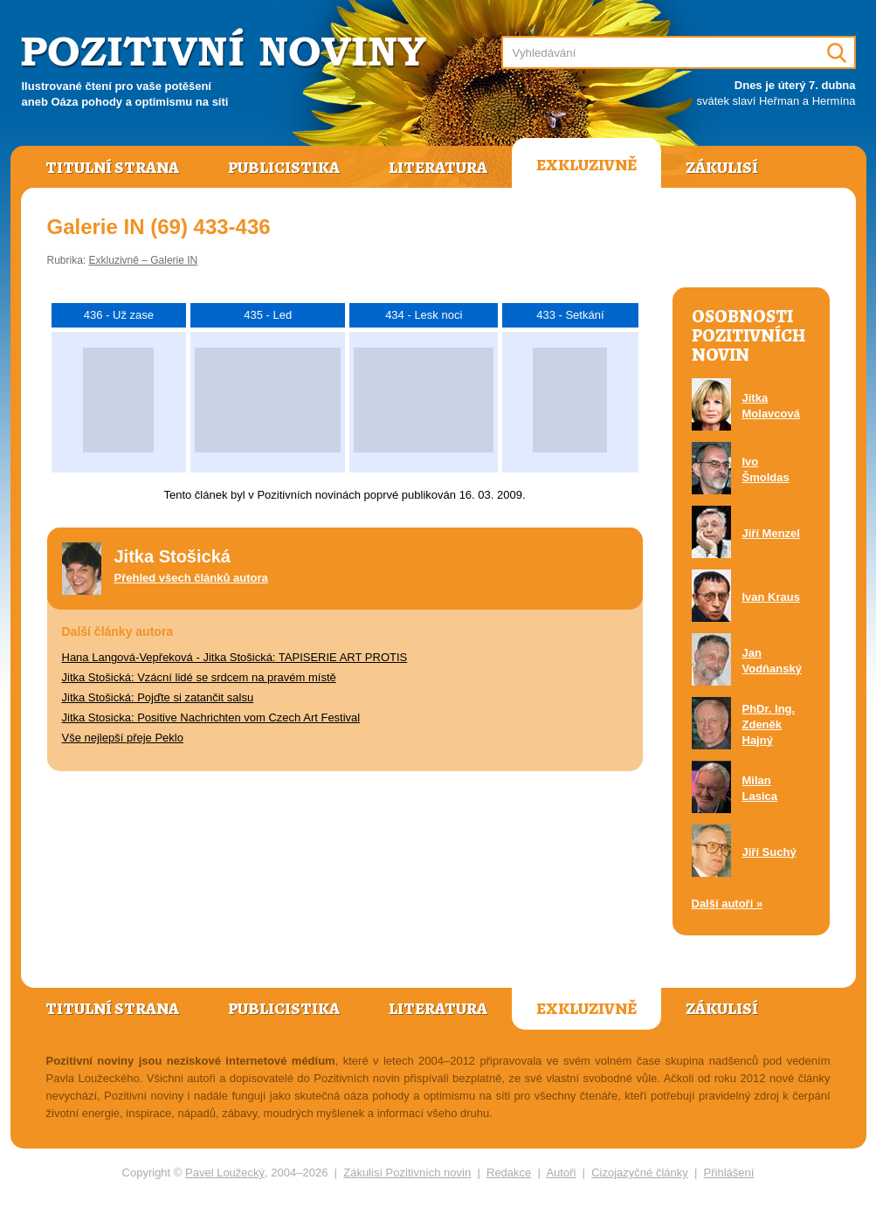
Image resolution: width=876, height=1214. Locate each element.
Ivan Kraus (771, 597)
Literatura (438, 167)
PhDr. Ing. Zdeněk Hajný (769, 724)
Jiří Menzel (771, 533)
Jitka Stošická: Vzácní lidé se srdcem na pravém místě (199, 677)
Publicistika (284, 167)
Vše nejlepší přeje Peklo (122, 737)
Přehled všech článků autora (191, 577)
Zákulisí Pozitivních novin (407, 1172)
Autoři (561, 1172)
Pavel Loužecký (225, 1172)
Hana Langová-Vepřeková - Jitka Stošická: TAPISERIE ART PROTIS (235, 657)
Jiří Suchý (769, 852)
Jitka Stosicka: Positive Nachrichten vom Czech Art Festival (211, 717)
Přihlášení (729, 1172)
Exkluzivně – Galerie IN (143, 260)
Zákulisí (722, 167)
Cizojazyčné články (639, 1172)
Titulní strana (112, 167)
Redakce (508, 1172)
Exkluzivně (586, 165)
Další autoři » (727, 903)
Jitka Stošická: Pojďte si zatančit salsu (158, 697)
